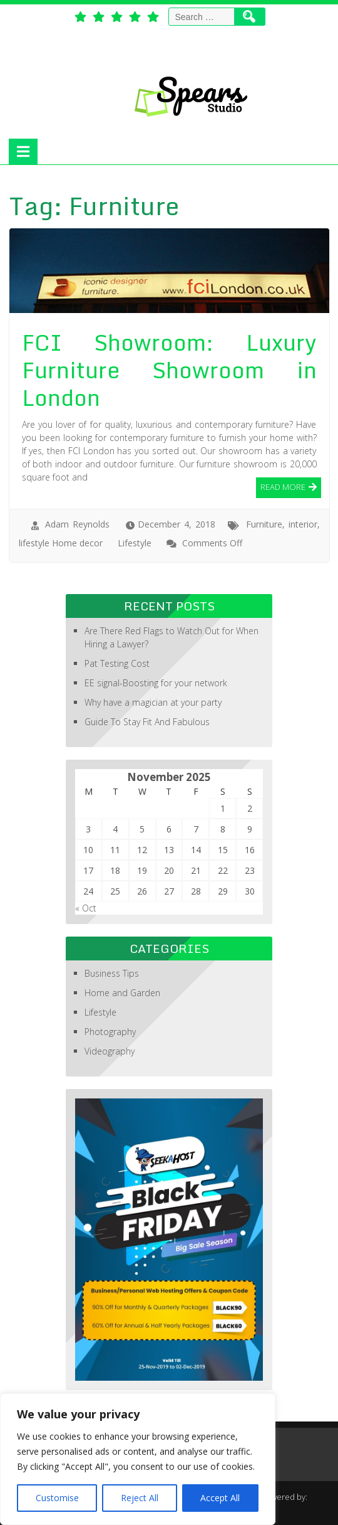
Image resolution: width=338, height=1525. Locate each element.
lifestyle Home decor (61, 543)
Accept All (220, 1498)
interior (303, 524)
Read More (282, 486)
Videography (109, 1051)
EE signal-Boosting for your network (155, 683)
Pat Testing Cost (117, 663)
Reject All (139, 1498)
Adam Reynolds (77, 524)
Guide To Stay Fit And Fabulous (147, 722)
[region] (137, 1459)
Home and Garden (122, 993)
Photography (110, 1032)
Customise (57, 1498)
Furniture (264, 524)
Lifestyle (134, 543)
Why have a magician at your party (153, 702)
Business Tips (111, 973)
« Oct (85, 908)
